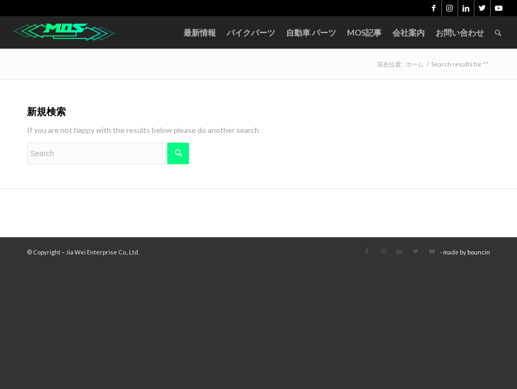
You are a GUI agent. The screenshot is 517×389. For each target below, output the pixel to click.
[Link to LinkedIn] (466, 8)
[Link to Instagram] (450, 8)
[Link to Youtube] (499, 8)
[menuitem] (199, 32)
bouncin (478, 252)
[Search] (498, 32)
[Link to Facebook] (433, 8)
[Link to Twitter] (482, 8)
